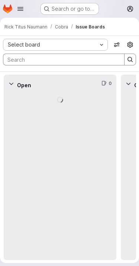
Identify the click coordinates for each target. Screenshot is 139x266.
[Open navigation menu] (20, 9)
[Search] (60, 59)
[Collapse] (11, 83)
